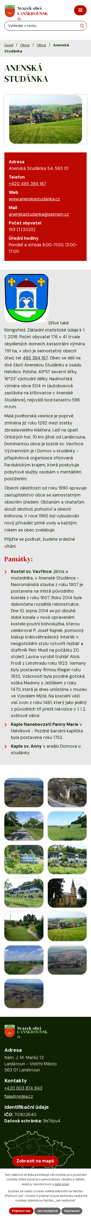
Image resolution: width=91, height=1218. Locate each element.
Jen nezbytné (47, 1211)
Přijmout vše (21, 1211)
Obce (25, 45)
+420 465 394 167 (27, 184)
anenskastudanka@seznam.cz (39, 214)
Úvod (8, 45)
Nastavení (71, 1211)
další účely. (62, 1184)
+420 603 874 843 (23, 1088)
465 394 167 (35, 358)
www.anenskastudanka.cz (34, 199)
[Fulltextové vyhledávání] (45, 26)
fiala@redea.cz (18, 1096)
